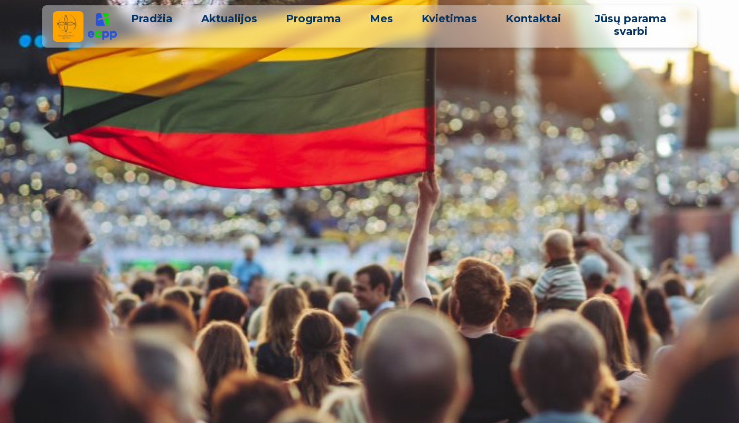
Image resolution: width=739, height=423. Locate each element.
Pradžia (152, 18)
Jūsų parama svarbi (631, 25)
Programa (313, 18)
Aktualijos (229, 18)
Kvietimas (449, 18)
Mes (381, 18)
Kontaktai (533, 18)
